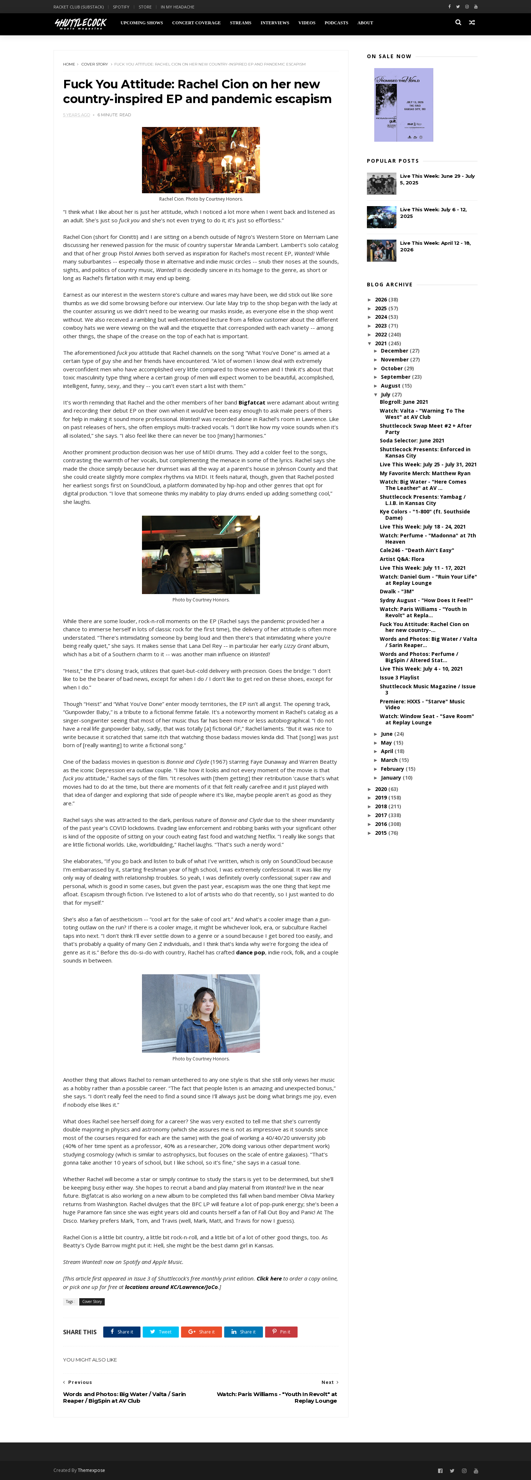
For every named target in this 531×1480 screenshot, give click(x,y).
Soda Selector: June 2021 (412, 440)
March (390, 759)
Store (145, 7)
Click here (269, 1278)
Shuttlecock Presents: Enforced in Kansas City (425, 452)
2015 (381, 832)
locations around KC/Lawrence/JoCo (171, 1286)
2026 (381, 299)
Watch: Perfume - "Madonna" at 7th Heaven (428, 538)
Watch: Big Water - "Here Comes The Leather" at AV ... (423, 484)
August (391, 385)
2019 (381, 797)
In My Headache (177, 7)
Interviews (275, 22)
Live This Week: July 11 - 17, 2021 (423, 567)
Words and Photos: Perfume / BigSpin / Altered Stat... (419, 657)
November (395, 359)
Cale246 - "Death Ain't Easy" (417, 550)
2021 (381, 343)
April (388, 751)
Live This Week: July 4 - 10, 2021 (421, 668)
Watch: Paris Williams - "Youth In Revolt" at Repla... (423, 612)
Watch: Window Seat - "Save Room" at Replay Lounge (427, 719)
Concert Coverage (196, 22)
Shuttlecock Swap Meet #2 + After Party (426, 428)
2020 (381, 788)
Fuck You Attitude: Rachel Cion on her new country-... (424, 627)
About (365, 22)
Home (69, 64)
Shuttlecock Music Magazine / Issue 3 (428, 689)
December (395, 350)
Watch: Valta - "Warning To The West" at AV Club (422, 413)
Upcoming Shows (142, 22)
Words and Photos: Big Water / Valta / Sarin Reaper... (428, 642)
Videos (306, 22)
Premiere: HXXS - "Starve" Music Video (422, 704)
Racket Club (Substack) (78, 7)
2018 (381, 806)
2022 (381, 334)
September (396, 376)
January (392, 777)
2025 (381, 308)
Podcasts (336, 22)
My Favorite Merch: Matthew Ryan (425, 473)
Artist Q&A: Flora (402, 558)
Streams (240, 22)
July (386, 394)
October (392, 368)
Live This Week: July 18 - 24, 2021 (423, 526)
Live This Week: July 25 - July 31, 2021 (428, 464)
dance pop (250, 952)
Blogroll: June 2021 (404, 401)
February (393, 768)
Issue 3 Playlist (399, 677)
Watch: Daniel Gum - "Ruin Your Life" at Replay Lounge (428, 579)
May (387, 742)
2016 (381, 823)
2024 (381, 316)
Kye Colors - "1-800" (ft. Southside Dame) (425, 514)
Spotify (121, 7)
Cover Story (94, 64)
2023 (381, 325)
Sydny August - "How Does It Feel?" (426, 600)
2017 (381, 815)
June (387, 733)
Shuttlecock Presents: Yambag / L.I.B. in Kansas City (423, 499)
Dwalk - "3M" (397, 591)
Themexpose (91, 1470)
